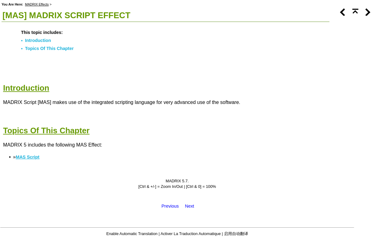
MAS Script (28, 157)
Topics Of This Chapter (49, 48)
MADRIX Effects (37, 4)
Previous (170, 206)
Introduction (38, 40)
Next (189, 206)
